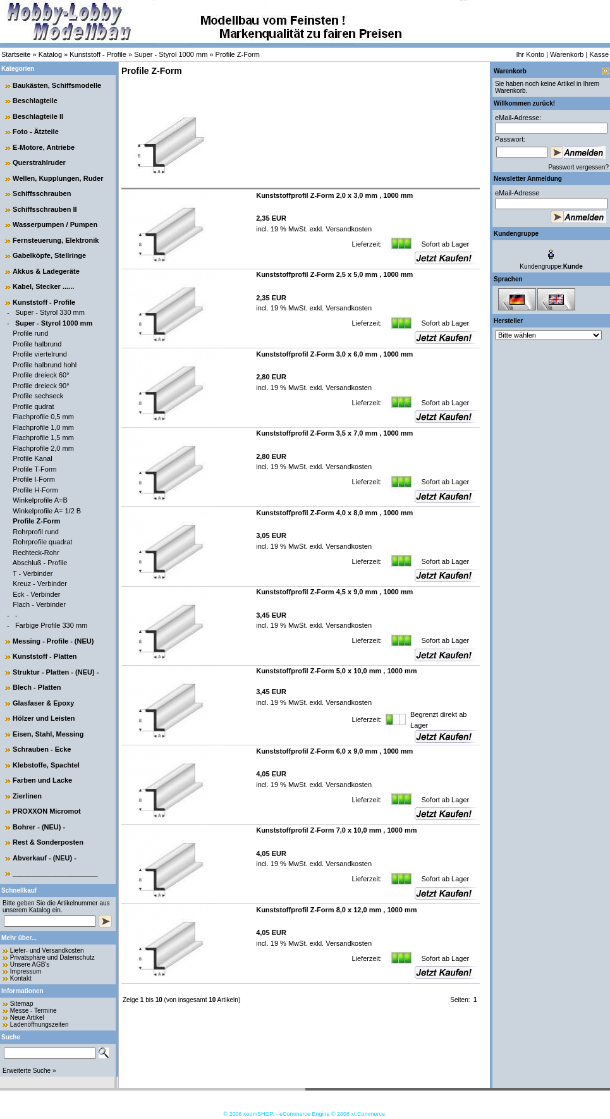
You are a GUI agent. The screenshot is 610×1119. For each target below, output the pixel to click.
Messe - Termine (33, 1010)
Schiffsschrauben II (44, 209)
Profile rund (30, 333)
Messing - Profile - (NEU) (53, 641)
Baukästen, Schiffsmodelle (57, 85)
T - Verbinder (32, 573)
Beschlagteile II (38, 116)
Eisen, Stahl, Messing (48, 734)
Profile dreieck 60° (41, 375)
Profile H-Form (35, 490)
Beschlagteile (35, 100)
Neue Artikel (27, 1017)
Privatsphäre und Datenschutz (52, 957)
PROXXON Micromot (47, 811)
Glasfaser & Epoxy (43, 703)
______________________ (55, 873)
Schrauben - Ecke (42, 749)
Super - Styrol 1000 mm (170, 54)
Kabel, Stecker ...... (43, 286)
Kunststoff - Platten (44, 656)
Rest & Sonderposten (48, 842)
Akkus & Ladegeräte (46, 271)
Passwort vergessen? (578, 167)
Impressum (25, 971)
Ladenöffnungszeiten (39, 1024)
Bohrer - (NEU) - (39, 827)
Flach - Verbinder (39, 604)
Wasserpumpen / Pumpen (55, 224)
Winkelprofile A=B (40, 500)
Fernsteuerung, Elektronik (56, 240)
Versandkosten (348, 229)
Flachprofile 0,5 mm (43, 416)
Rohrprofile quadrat (42, 542)
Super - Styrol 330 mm (50, 312)
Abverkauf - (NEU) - (44, 858)
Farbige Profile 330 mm (51, 625)
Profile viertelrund (40, 354)
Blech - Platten (37, 687)
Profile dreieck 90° (41, 385)
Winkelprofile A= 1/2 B (47, 511)
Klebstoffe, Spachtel (46, 765)
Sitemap (22, 1003)
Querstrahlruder (39, 162)
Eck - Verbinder (36, 594)
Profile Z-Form (238, 54)
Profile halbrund (37, 344)
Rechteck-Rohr (36, 552)
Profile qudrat (33, 406)
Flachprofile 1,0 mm (43, 427)
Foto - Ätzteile (36, 131)
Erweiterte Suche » (29, 1070)
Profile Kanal (32, 458)
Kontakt (21, 978)
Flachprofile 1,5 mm (43, 437)
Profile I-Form (34, 479)
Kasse (599, 54)
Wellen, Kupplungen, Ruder (58, 178)
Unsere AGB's (30, 964)
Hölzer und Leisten (44, 718)
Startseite (15, 54)
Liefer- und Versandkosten (47, 950)
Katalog (50, 54)
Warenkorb (566, 54)
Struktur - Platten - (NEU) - (56, 672)
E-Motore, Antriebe (44, 147)
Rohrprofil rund (36, 531)
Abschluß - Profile (40, 562)
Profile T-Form (34, 469)
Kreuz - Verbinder (40, 583)
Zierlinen (27, 796)
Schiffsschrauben (42, 193)
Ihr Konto (530, 54)
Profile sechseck (38, 396)
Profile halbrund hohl (44, 365)
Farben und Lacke (42, 780)
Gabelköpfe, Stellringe (49, 255)
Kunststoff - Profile (98, 54)
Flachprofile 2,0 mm (43, 448)
